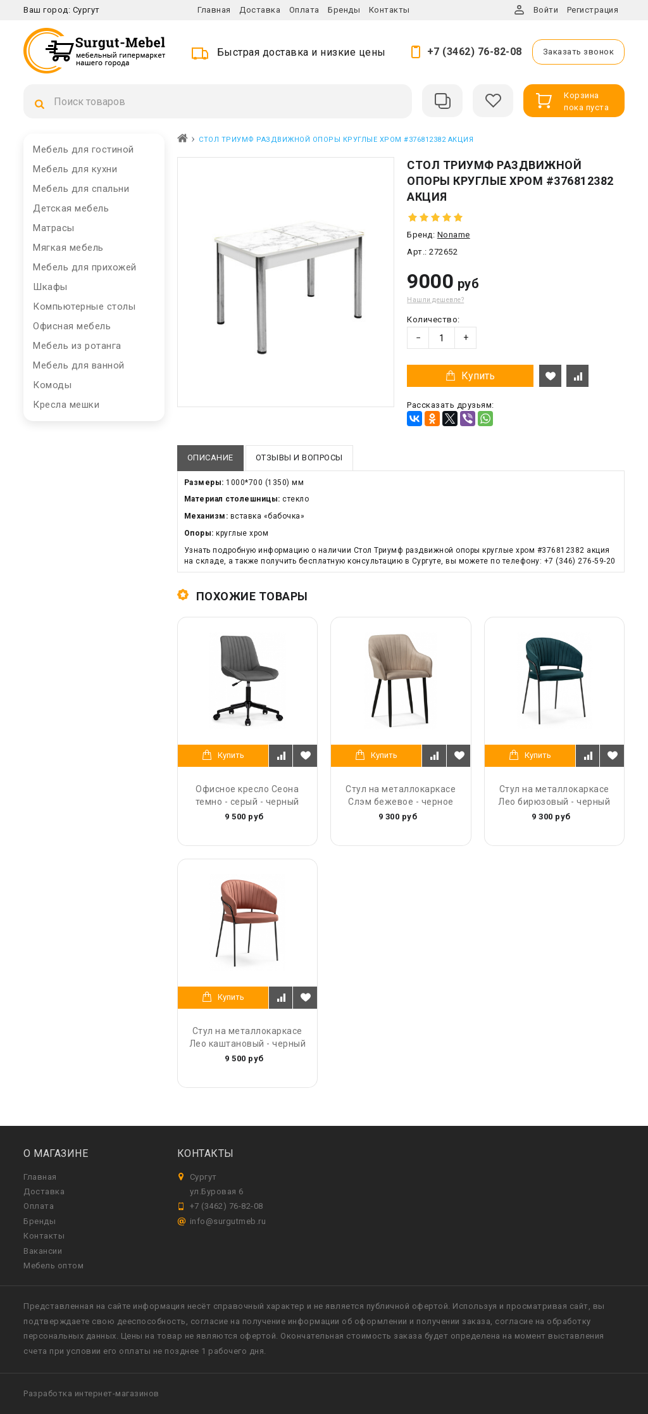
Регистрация (593, 10)
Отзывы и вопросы (299, 457)
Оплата (304, 10)
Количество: (433, 319)
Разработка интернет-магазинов (91, 1393)
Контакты (389, 10)
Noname (453, 234)
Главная (214, 10)
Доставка (259, 10)
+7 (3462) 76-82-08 (474, 52)
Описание (210, 457)
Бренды (344, 10)
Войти (546, 10)
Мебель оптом (53, 1265)
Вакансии (42, 1251)
